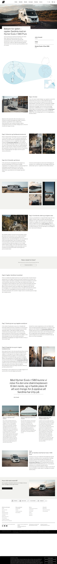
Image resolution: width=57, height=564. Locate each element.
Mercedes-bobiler (4, 524)
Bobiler (3, 523)
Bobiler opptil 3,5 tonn (5, 531)
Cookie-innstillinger (16, 547)
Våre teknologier (4, 532)
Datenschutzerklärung (24, 558)
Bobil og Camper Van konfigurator (7, 535)
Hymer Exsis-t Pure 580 (42, 46)
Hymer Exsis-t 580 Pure (13, 142)
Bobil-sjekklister (18, 527)
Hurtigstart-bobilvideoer (5, 534)
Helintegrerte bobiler (5, 528)
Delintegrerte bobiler (5, 527)
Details (41, 562)
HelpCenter (30, 528)
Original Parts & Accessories (33, 523)
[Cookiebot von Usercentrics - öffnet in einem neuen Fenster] (5, 562)
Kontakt (30, 527)
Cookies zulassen (50, 551)
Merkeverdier (45, 523)
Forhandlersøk (31, 524)
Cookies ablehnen (50, 556)
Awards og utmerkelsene (46, 524)
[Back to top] (54, 543)
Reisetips (17, 524)
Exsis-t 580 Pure (45, 223)
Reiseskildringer (18, 523)
